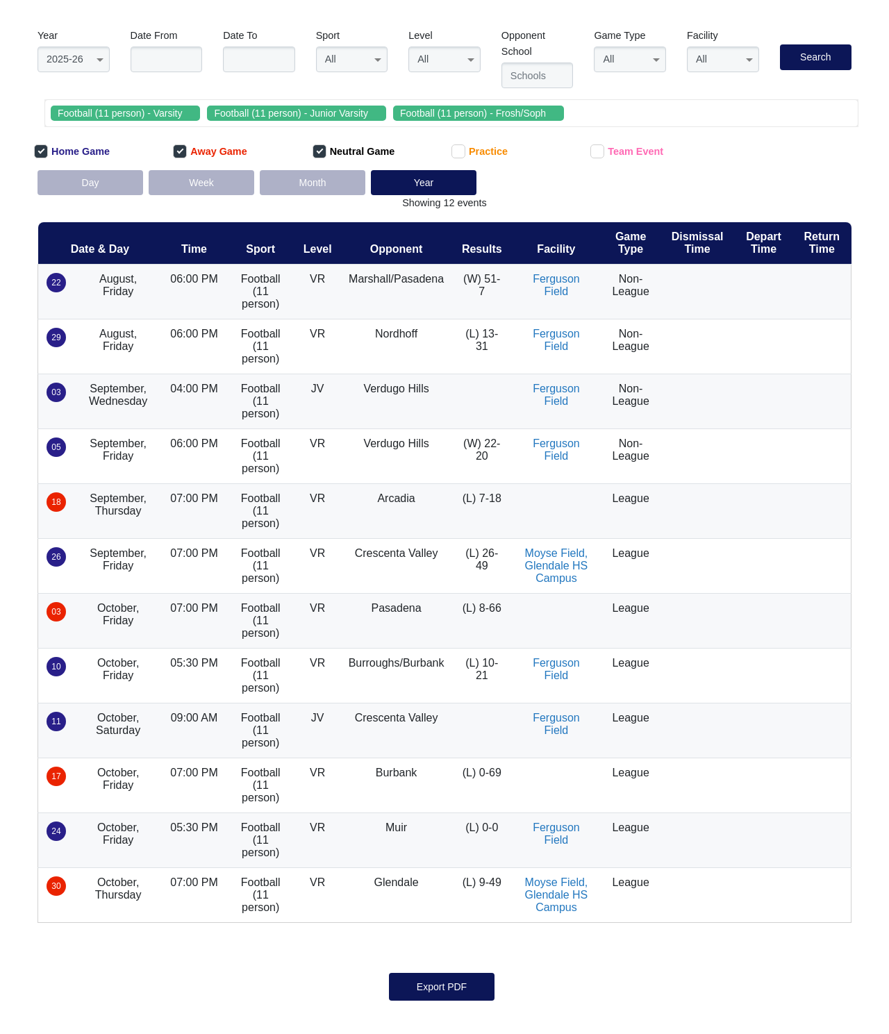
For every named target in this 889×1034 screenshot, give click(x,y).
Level (420, 35)
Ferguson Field (556, 285)
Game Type (619, 35)
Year (48, 35)
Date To (240, 35)
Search (815, 56)
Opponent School (523, 43)
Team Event (626, 151)
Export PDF (442, 986)
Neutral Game (354, 151)
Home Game (72, 151)
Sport (328, 35)
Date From (154, 35)
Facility (702, 35)
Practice (479, 151)
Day (90, 182)
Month (312, 182)
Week (201, 182)
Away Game (210, 151)
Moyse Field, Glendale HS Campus (556, 565)
